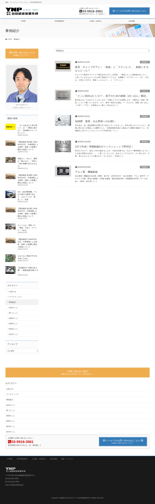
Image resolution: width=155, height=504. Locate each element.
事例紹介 (145, 62)
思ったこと (13, 313)
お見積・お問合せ (39, 459)
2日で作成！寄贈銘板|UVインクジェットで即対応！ (104, 146)
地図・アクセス (67, 459)
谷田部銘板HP (22, 459)
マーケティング (15, 297)
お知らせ (145, 91)
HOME (10, 459)
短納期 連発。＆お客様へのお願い (95, 121)
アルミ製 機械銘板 (86, 171)
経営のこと (13, 324)
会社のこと (13, 308)
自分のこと (13, 334)
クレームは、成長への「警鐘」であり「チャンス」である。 (27, 227)
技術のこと (13, 318)
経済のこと (13, 329)
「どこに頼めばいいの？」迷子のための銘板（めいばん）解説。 (112, 95)
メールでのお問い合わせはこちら (129, 11)
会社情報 (53, 459)
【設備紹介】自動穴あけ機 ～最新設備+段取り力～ (28, 270)
